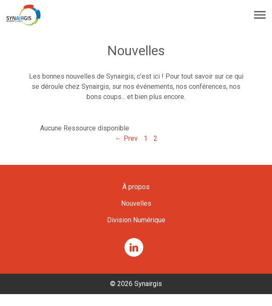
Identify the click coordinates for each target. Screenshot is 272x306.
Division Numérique (136, 220)
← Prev (126, 138)
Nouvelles (136, 203)
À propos (136, 187)
